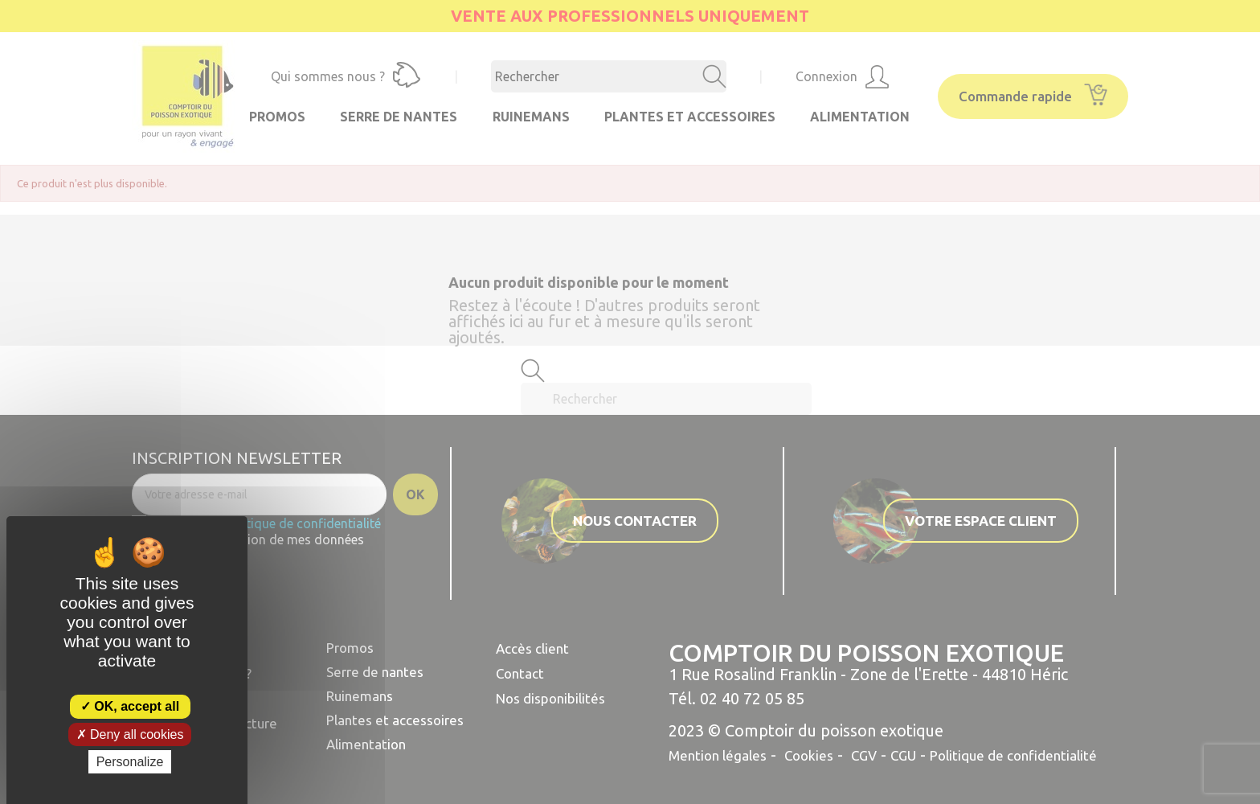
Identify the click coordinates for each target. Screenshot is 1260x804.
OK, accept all (129, 706)
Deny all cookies (130, 734)
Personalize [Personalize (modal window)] (130, 762)
